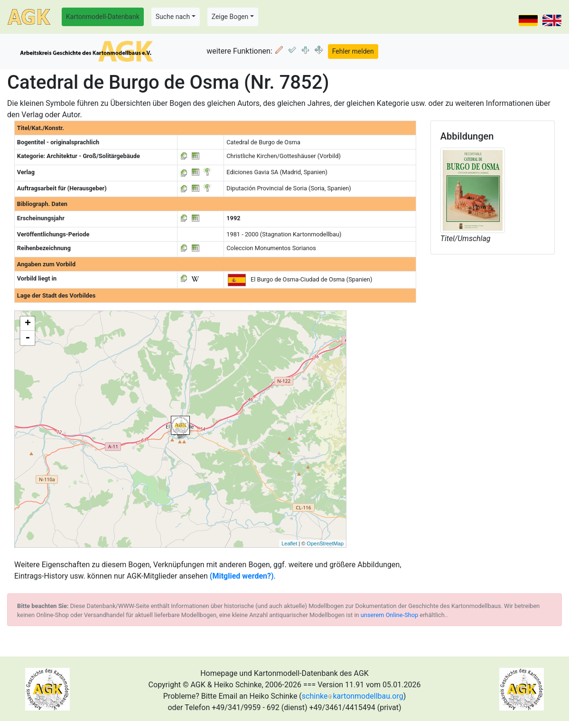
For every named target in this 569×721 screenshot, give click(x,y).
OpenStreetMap (325, 543)
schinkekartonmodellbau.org (352, 696)
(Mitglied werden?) (242, 576)
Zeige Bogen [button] (230, 16)
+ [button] (28, 324)
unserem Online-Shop (390, 614)
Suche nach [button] (173, 16)
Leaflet (289, 543)
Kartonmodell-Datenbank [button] (103, 16)
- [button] (27, 338)
